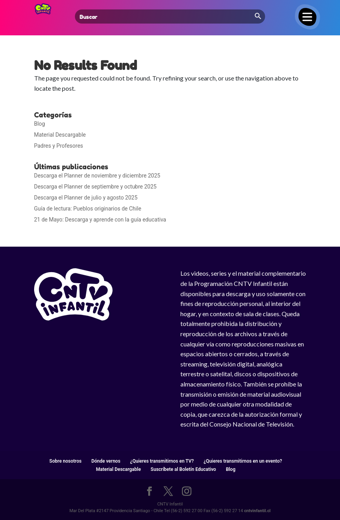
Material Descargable (60, 135)
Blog (39, 124)
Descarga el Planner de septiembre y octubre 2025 (95, 186)
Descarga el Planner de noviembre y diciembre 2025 (97, 175)
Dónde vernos (105, 461)
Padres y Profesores (58, 146)
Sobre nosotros (65, 461)
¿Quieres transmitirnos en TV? (162, 461)
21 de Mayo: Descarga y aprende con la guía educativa (100, 219)
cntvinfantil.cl (257, 510)
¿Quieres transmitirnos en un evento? (243, 461)
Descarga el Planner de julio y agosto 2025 (86, 197)
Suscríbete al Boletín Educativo (183, 469)
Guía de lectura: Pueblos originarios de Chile (87, 208)
